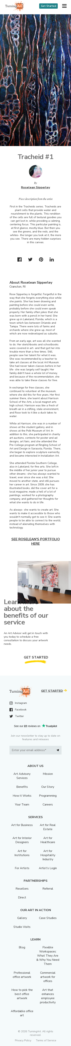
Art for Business (22, 825)
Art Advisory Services (21, 776)
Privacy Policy (23, 1040)
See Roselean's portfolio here (35, 541)
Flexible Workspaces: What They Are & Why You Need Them (47, 955)
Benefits (22, 787)
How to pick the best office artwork (22, 994)
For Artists (22, 868)
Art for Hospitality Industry (47, 855)
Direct (22, 897)
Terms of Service (46, 1040)
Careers (48, 804)
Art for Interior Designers (22, 840)
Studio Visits (21, 927)
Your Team (22, 804)
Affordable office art (22, 1013)
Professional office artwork (22, 975)
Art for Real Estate (48, 827)
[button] (64, 6)
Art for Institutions (22, 853)
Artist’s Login (48, 868)
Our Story (47, 787)
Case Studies (48, 918)
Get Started (48, 6)
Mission (48, 774)
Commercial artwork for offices (47, 977)
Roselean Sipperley (35, 187)
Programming (48, 796)
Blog (22, 947)
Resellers (22, 889)
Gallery (22, 918)
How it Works (22, 796)
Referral (47, 889)
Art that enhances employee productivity (48, 996)
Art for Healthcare (47, 840)
